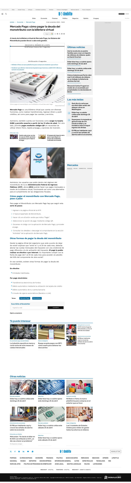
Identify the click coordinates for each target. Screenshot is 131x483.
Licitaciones (97, 464)
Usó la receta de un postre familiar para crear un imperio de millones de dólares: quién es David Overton (79, 54)
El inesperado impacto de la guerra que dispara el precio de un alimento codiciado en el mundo (55, 137)
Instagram (19, 451)
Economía (44, 18)
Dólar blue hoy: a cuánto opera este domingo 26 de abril (79, 63)
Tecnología (100, 461)
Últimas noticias (26, 458)
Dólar (13, 9)
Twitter (11, 451)
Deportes (32, 461)
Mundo (23, 461)
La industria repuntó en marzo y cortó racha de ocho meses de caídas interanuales (22, 345)
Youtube (28, 451)
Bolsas (76, 168)
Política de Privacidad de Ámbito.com (37, 464)
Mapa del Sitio (15, 464)
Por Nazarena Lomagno (16, 444)
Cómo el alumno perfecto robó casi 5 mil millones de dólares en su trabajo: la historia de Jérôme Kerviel (79, 78)
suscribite (121, 13)
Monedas (69, 168)
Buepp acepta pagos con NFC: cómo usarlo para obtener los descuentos (50, 345)
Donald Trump (21, 9)
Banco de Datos (72, 458)
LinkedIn (23, 451)
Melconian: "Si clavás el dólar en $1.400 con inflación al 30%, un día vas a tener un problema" (22, 439)
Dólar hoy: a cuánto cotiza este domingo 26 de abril (79, 69)
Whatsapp (32, 451)
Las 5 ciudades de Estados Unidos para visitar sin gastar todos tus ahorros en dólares (77, 427)
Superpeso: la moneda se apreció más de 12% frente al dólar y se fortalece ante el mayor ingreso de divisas (82, 123)
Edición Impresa (45, 461)
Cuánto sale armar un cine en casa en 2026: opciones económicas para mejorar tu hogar (27, 137)
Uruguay (96, 18)
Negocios (75, 18)
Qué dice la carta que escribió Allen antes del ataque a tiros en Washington (81, 106)
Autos (76, 461)
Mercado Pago (30, 22)
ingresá (127, 13)
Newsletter (127, 18)
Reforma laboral (75, 9)
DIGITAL (47, 469)
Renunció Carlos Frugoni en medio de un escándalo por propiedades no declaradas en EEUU (79, 89)
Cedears (89, 168)
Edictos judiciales (74, 464)
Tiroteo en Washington (62, 9)
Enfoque (30, 9)
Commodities (82, 168)
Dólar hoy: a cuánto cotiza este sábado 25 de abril (50, 426)
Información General (63, 461)
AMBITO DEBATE (81, 469)
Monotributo (37, 298)
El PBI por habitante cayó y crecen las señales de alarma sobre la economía (82, 132)
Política (65, 18)
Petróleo (51, 9)
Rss (109, 461)
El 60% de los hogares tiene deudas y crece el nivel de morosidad (85, 328)
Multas (87, 464)
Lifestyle (115, 458)
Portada (13, 458)
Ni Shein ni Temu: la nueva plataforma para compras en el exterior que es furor (35, 65)
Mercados (85, 458)
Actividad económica (41, 9)
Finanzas (55, 18)
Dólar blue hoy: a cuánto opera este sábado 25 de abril (50, 439)
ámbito (12, 22)
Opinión (85, 18)
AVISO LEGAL (59, 464)
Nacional (13, 461)
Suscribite (56, 307)
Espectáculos (87, 461)
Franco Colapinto (86, 9)
